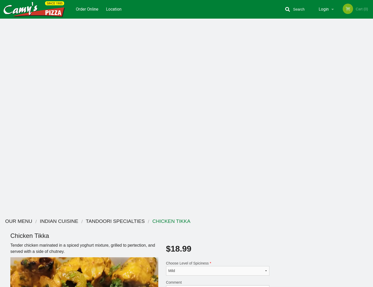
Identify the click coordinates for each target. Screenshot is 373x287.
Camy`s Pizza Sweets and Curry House (105, 221)
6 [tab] (345, 143)
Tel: (270, 241)
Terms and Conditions (228, 235)
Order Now (326, 30)
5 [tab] (338, 143)
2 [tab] (314, 143)
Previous (283, 109)
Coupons (218, 228)
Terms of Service (195, 283)
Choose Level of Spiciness (217, 73)
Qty (182, 115)
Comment (217, 94)
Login (324, 9)
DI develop (194, 269)
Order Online (87, 9)
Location (113, 9)
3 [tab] (322, 143)
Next (369, 109)
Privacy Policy (222, 241)
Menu (173, 228)
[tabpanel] (326, 109)
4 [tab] (330, 143)
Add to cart (220, 117)
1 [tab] (307, 143)
